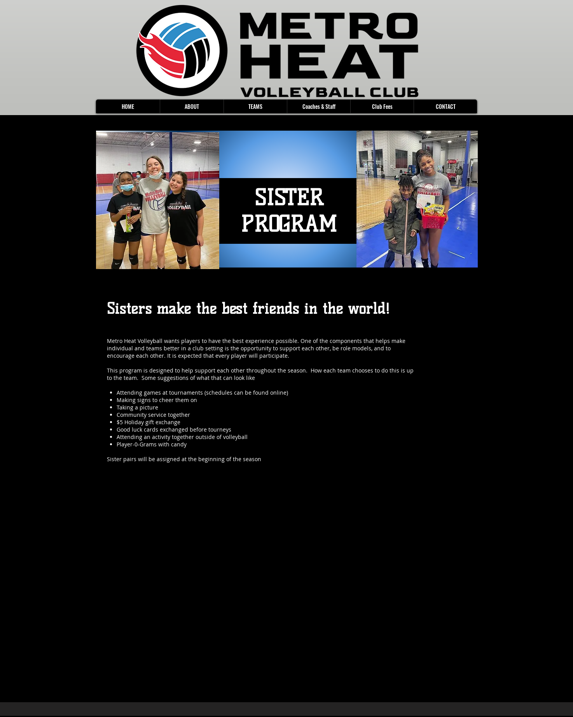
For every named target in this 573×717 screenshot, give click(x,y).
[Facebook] (109, 544)
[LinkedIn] (133, 544)
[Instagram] (145, 544)
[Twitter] (121, 544)
